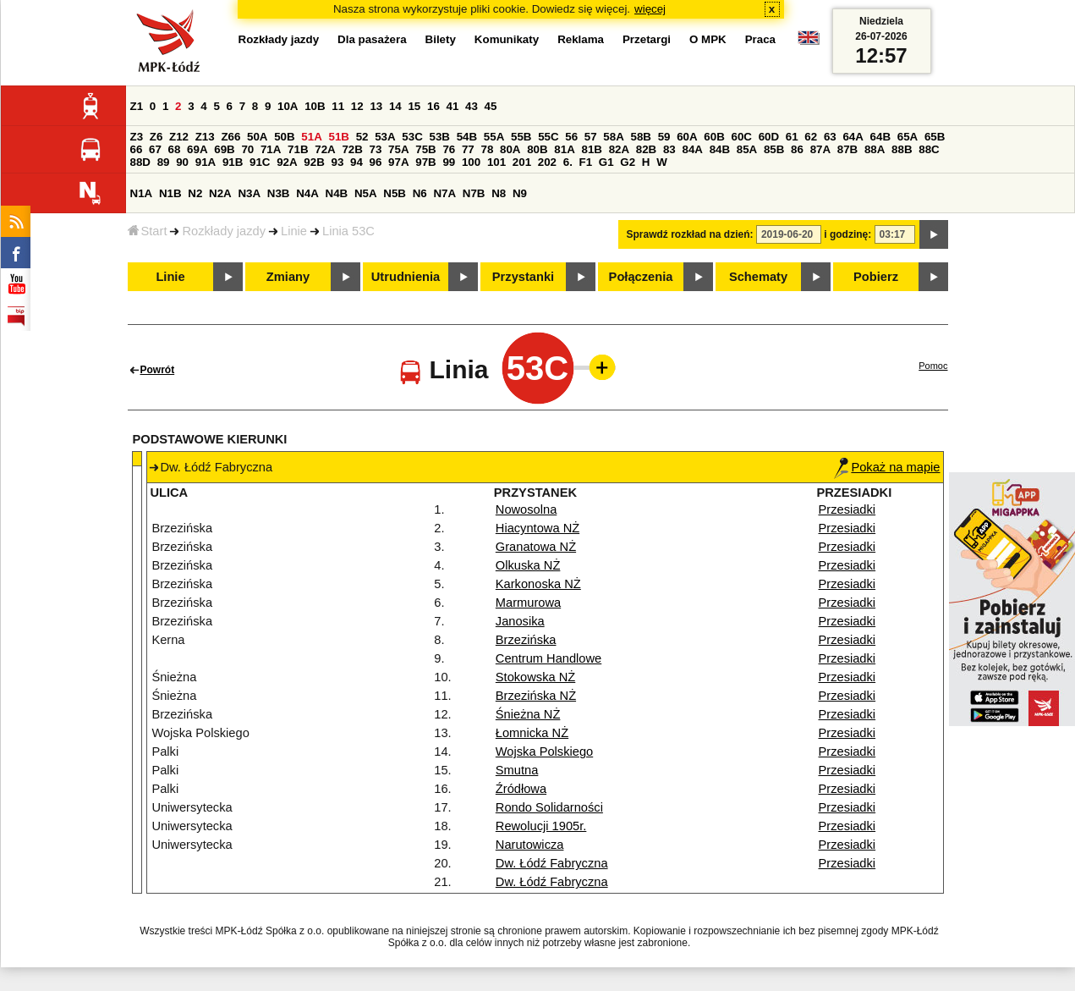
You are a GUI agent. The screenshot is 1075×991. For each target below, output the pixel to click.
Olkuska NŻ (528, 565)
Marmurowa (528, 602)
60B (714, 136)
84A (692, 149)
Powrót (157, 370)
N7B (474, 193)
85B (774, 149)
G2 (627, 162)
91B (232, 162)
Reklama (580, 39)
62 (810, 136)
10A (287, 106)
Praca (760, 39)
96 (376, 162)
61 (792, 136)
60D (769, 136)
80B (537, 149)
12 (357, 106)
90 (182, 162)
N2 (195, 193)
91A (205, 162)
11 (338, 106)
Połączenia (641, 277)
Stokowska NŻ (535, 677)
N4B (337, 193)
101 (496, 162)
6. (568, 162)
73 (376, 149)
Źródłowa (521, 789)
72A (325, 149)
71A (271, 149)
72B (352, 149)
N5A (365, 193)
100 (471, 162)
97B (425, 162)
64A (852, 136)
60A (687, 136)
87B (847, 149)
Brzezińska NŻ (536, 695)
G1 (606, 162)
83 (669, 149)
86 (797, 149)
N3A (249, 193)
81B (591, 149)
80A (510, 149)
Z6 (156, 136)
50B (284, 136)
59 (664, 136)
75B (425, 149)
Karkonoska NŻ (538, 584)
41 (453, 106)
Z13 (205, 136)
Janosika (520, 621)
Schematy (758, 277)
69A (197, 149)
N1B (170, 193)
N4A (307, 193)
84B (720, 149)
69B (224, 149)
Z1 (137, 106)
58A (613, 136)
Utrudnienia (405, 277)
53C (412, 136)
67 (155, 149)
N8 (498, 193)
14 (395, 106)
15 (414, 106)
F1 (586, 162)
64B (880, 136)
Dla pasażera (372, 39)
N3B (278, 193)
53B (440, 136)
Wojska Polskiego (544, 751)
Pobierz (875, 277)
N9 (520, 193)
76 (448, 149)
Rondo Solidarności (549, 807)
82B (646, 149)
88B (901, 149)
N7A (444, 193)
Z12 (179, 136)
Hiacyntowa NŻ (537, 528)
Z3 (137, 136)
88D (140, 162)
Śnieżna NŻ (528, 714)
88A (874, 149)
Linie (294, 231)
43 (471, 106)
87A (820, 149)
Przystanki (523, 277)
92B (314, 162)
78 (486, 149)
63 (830, 136)
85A (747, 149)
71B (298, 149)
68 (174, 149)
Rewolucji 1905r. (541, 826)
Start (147, 231)
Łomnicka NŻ (532, 733)
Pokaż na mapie (887, 467)
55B (521, 136)
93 (338, 162)
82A (619, 149)
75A (398, 149)
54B (467, 136)
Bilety (440, 39)
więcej (650, 9)
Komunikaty (506, 39)
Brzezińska (526, 640)
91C (260, 162)
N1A (141, 193)
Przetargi (647, 39)
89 (163, 162)
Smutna (517, 770)
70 (247, 149)
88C (929, 149)
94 (356, 162)
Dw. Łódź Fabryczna (552, 863)
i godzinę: (847, 234)
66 (136, 149)
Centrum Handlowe (548, 658)
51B (339, 136)
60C (742, 136)
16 (433, 106)
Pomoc (933, 366)
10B (314, 106)
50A (257, 136)
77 (468, 149)
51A (311, 136)
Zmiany (288, 277)
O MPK (708, 39)
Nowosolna (526, 509)
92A (287, 162)
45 (491, 106)
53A (385, 136)
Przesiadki (847, 509)
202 (547, 162)
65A (907, 136)
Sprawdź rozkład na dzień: (690, 234)
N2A (220, 193)
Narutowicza (530, 844)
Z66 (230, 136)
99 (448, 162)
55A (494, 136)
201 (522, 162)
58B (641, 136)
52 (362, 136)
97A (398, 162)
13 (376, 106)
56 (571, 136)
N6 (420, 193)
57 (590, 136)
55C (548, 136)
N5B (394, 193)
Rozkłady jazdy (224, 231)
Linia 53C (348, 231)
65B (934, 136)
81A (564, 149)
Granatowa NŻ (536, 546)
